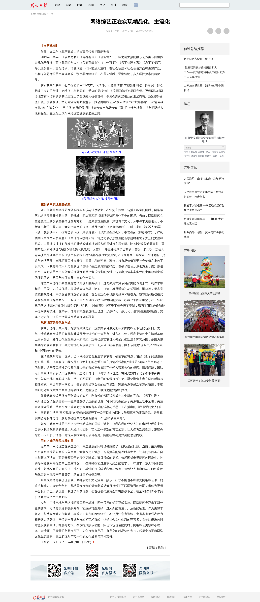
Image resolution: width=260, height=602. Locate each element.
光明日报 (41, 14)
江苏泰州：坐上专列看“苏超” (205, 380)
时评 (80, 4)
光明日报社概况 (118, 597)
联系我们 (171, 597)
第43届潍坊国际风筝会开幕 (205, 293)
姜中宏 (187, 156)
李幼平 (187, 152)
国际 (68, 4)
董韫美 (208, 156)
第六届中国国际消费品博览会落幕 (205, 337)
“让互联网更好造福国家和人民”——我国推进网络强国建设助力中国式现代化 (204, 72)
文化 (102, 4)
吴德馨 (201, 152)
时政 (57, 4)
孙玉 (208, 152)
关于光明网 (138, 597)
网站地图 (221, 597)
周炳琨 (201, 156)
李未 (215, 156)
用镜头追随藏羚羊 (194, 218)
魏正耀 (194, 152)
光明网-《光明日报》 (123, 31)
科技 (113, 4)
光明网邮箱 (204, 597)
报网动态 (155, 597)
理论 (91, 4)
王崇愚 (222, 152)
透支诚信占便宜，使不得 (198, 58)
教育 (125, 4)
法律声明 (187, 597)
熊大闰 (215, 152)
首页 (33, 14)
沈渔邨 (194, 156)
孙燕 (222, 156)
